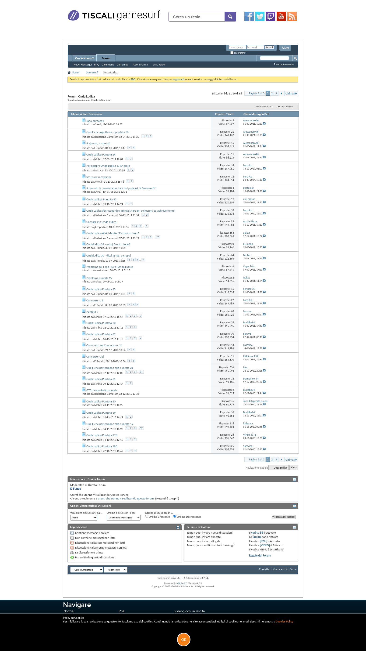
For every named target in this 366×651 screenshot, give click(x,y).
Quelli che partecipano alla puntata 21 (109, 367)
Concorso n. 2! (95, 356)
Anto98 (98, 181)
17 (157, 237)
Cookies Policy (284, 621)
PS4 (121, 611)
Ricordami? (238, 53)
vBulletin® (182, 583)
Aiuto (285, 47)
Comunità (121, 64)
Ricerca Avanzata (284, 64)
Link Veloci (159, 64)
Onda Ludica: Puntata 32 (101, 199)
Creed (97, 124)
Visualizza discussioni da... (86, 512)
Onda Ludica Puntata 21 (101, 379)
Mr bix (98, 159)
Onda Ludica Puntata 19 (101, 412)
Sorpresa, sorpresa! (98, 143)
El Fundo (99, 148)
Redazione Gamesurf (106, 136)
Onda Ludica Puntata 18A (101, 446)
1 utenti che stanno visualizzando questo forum (125, 498)
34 (141, 371)
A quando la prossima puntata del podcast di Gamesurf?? (121, 188)
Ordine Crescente (157, 516)
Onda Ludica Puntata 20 (101, 401)
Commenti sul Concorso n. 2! (104, 345)
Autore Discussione (91, 114)
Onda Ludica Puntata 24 (101, 154)
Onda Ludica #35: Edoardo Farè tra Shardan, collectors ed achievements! (130, 210)
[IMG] (263, 541)
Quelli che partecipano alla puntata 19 (109, 424)
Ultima (291, 93)
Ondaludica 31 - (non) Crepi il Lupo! (108, 244)
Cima (293, 467)
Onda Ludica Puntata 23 (101, 323)
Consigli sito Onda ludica (101, 222)
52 (141, 428)
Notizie (68, 611)
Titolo (74, 114)
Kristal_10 (100, 191)
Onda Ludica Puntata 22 (101, 334)
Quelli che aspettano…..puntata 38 (107, 132)
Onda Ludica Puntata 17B (101, 435)
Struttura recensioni (98, 177)
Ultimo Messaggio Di (256, 114)
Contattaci (265, 569)
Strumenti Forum (263, 106)
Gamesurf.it (280, 569)
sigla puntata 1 (95, 121)
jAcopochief (101, 226)
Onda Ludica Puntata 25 (101, 289)
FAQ (96, 64)
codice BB (257, 532)
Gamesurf (92, 72)
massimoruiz (101, 270)
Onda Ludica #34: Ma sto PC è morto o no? (112, 233)
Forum (106, 58)
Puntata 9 (92, 311)
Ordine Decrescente (187, 516)
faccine (257, 537)
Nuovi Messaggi (83, 64)
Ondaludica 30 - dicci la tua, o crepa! (108, 255)
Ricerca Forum (285, 106)
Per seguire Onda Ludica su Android (108, 165)
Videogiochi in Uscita (189, 611)
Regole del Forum (260, 555)
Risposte (220, 114)
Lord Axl (98, 170)
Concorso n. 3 (94, 300)
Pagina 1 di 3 (256, 93)
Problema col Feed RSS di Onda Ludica (109, 266)
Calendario (108, 64)
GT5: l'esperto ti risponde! (102, 390)
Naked (98, 281)
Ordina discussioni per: (121, 512)
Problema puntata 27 (99, 278)
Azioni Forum (140, 64)
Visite (230, 114)
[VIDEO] (265, 545)
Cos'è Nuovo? (84, 58)
